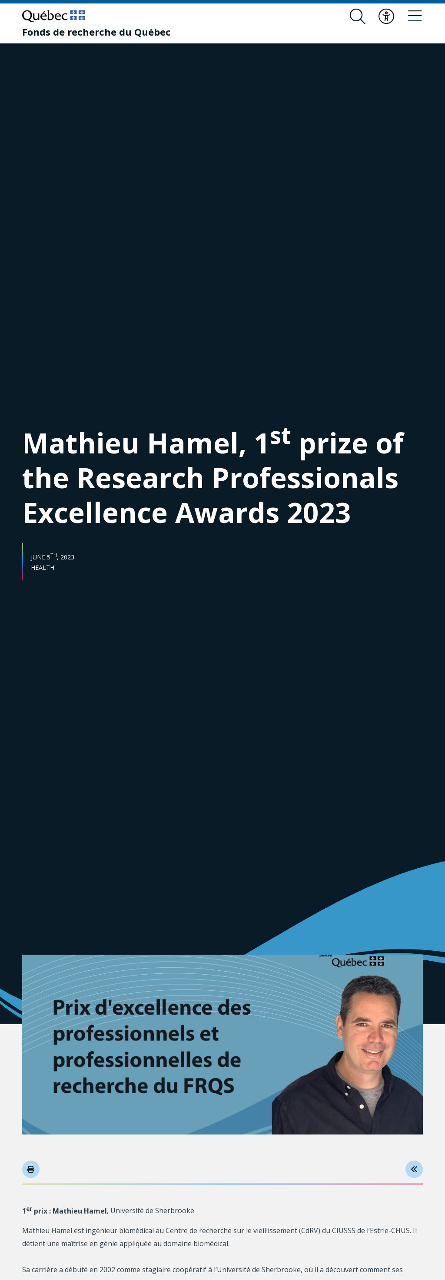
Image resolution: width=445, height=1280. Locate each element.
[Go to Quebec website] (53, 16)
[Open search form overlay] (357, 16)
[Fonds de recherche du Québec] (96, 31)
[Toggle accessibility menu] (386, 16)
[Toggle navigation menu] (415, 16)
